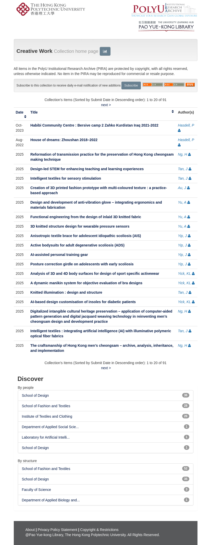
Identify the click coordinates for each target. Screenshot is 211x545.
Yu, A (182, 202)
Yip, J (182, 236)
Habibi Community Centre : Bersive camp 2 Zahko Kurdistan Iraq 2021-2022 (94, 125)
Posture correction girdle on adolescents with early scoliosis (82, 264)
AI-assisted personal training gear (59, 255)
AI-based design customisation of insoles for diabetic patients (83, 302)
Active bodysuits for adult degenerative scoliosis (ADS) (77, 245)
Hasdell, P (186, 125)
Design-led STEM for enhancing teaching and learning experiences (87, 169)
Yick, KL (184, 273)
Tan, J (183, 169)
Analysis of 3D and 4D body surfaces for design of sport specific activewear (94, 273)
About (30, 530)
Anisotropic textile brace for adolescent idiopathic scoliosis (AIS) (85, 236)
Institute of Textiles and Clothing (47, 416)
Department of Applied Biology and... (51, 500)
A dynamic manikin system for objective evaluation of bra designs (86, 283)
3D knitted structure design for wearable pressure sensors (79, 226)
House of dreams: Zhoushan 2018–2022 (63, 140)
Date (19, 112)
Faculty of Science (36, 490)
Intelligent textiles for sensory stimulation (65, 178)
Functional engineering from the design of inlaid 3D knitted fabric (85, 217)
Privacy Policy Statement (57, 530)
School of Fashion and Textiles (46, 406)
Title (34, 112)
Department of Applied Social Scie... (50, 427)
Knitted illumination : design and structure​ (66, 292)
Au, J (182, 188)
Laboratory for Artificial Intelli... (46, 437)
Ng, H (182, 154)
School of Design (35, 395)
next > (106, 105)
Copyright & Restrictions (99, 530)
